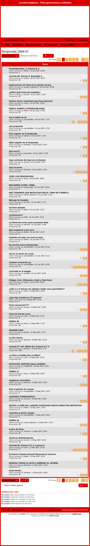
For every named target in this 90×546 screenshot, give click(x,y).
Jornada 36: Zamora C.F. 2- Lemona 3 (26, 445)
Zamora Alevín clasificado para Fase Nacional (30, 101)
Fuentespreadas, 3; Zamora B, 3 (24, 68)
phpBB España (54, 516)
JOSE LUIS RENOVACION (21, 176)
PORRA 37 (14, 371)
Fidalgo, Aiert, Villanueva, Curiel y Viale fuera (30, 280)
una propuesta (16, 126)
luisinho (26, 136)
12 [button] (83, 59)
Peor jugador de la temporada (23, 134)
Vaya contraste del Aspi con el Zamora (27, 160)
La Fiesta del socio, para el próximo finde (28, 222)
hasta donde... (15, 470)
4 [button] (73, 59)
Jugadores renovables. (20, 380)
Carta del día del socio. (20, 314)
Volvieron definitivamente (21, 438)
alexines (27, 224)
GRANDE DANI (16, 330)
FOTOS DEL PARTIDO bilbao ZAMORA (27, 364)
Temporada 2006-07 (15, 51)
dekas (26, 232)
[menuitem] (21, 40)
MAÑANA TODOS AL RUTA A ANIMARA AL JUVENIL (33, 463)
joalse (26, 282)
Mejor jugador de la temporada (23, 142)
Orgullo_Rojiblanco (31, 87)
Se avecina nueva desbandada (23, 245)
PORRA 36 (14, 420)
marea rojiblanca (30, 195)
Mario (26, 210)
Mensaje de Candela (18, 200)
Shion (26, 71)
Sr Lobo (27, 202)
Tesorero (27, 431)
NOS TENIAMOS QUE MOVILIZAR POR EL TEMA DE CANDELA (39, 192)
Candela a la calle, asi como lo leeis (26, 237)
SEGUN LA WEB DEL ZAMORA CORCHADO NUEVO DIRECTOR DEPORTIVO (45, 405)
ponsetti (27, 273)
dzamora (27, 382)
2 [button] (66, 59)
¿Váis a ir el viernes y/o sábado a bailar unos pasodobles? (37, 289)
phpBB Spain (76, 514)
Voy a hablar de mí (18, 117)
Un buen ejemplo (17, 207)
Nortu (26, 178)
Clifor (26, 217)
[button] (59, 59)
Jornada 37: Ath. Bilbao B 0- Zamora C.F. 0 (29, 346)
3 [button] (70, 59)
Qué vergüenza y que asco (21, 230)
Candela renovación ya (20, 262)
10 (86, 351)
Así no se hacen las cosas (21, 254)
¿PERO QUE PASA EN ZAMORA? (25, 92)
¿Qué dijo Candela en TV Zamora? (25, 297)
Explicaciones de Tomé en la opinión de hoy (30, 85)
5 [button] (77, 59)
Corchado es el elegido (20, 271)
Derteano (27, 144)
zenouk (26, 94)
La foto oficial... (16, 338)
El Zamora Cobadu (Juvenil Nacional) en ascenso (32, 454)
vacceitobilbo (29, 119)
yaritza (26, 78)
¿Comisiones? (16, 215)
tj (24, 300)
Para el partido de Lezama (21, 389)
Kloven (26, 332)
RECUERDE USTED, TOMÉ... (22, 185)
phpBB (22, 514)
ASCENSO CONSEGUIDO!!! (22, 396)
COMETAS (28, 366)
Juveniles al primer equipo (21, 413)
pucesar (27, 399)
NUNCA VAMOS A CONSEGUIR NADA (27, 108)
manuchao (28, 153)
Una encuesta (15, 167)
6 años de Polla (16, 429)
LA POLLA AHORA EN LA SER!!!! (24, 355)
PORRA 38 (14, 321)
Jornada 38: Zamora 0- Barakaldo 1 (25, 76)
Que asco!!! (14, 151)
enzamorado (28, 187)
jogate (26, 456)
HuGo (26, 103)
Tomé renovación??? (19, 305)
